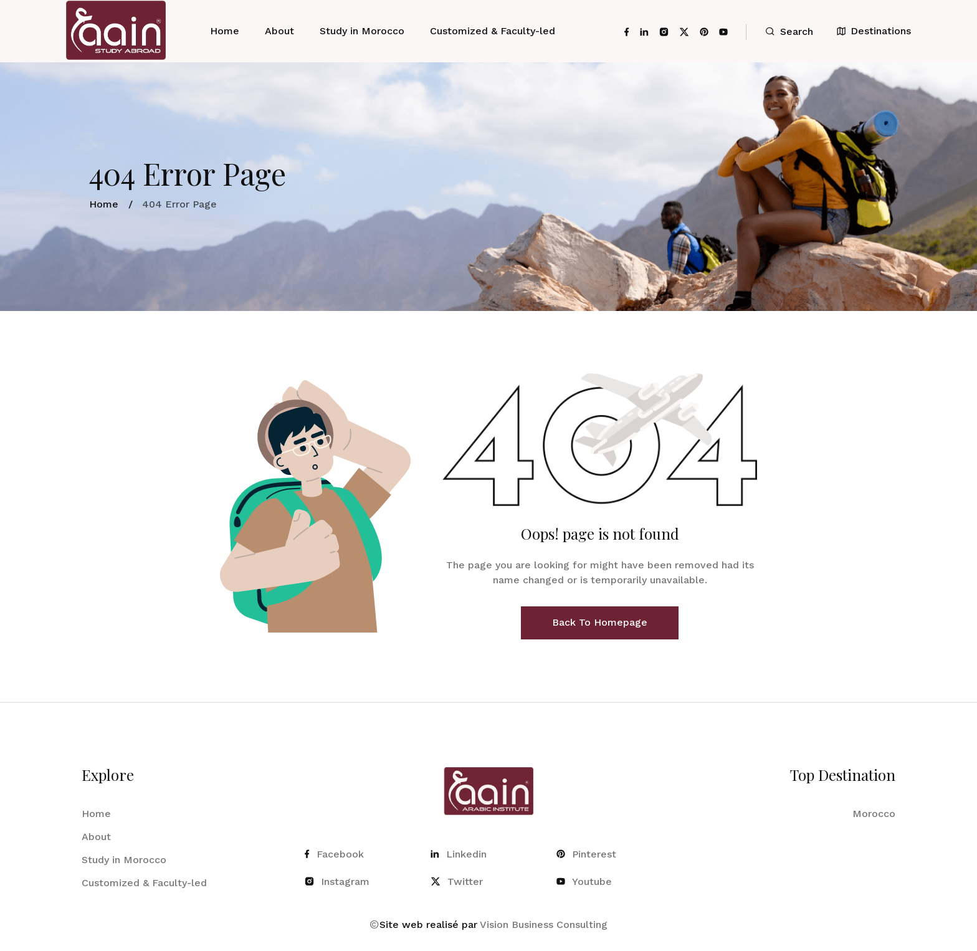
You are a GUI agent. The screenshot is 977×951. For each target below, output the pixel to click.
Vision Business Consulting (544, 924)
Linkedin (459, 854)
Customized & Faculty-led (492, 31)
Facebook (334, 854)
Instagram (337, 881)
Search (789, 31)
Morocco (873, 814)
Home (224, 31)
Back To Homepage (599, 622)
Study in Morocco (362, 31)
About (279, 31)
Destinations (874, 31)
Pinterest (586, 854)
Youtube (584, 881)
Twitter (457, 881)
